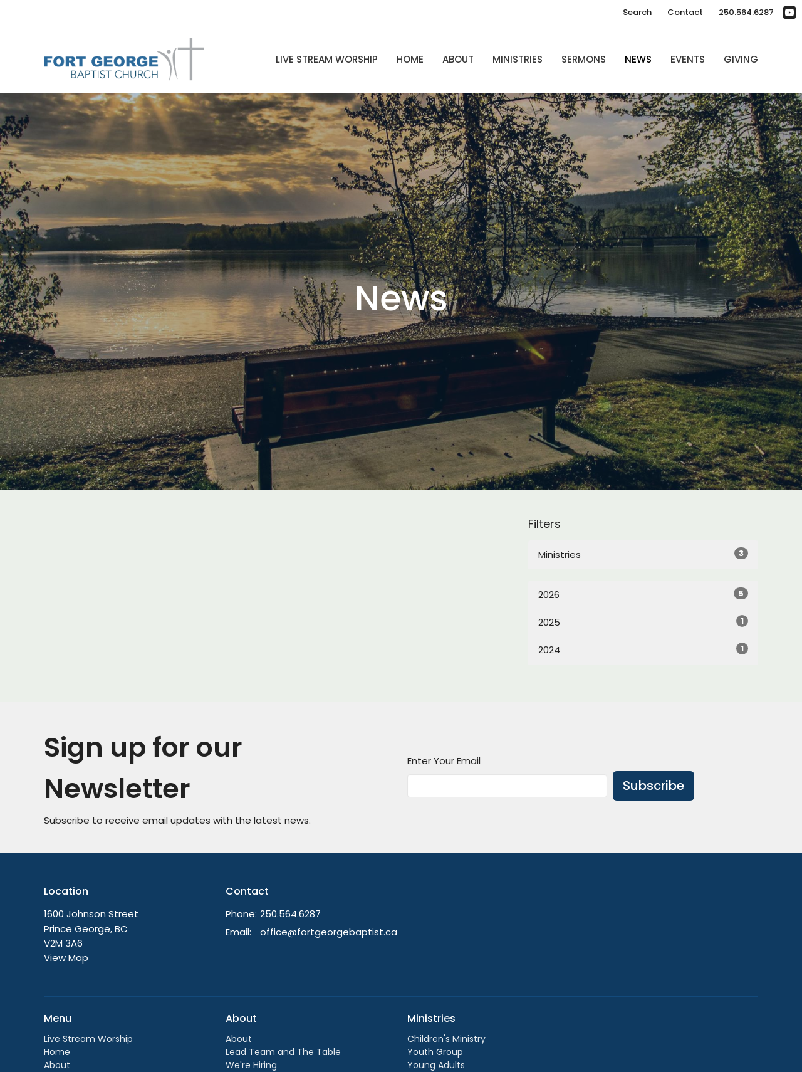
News (638, 59)
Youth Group (435, 1052)
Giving (741, 59)
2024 (643, 649)
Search (637, 12)
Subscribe (653, 785)
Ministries (517, 59)
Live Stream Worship (327, 59)
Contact (685, 12)
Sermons (583, 59)
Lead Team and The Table (283, 1052)
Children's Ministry (446, 1039)
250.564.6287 (746, 12)
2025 (643, 622)
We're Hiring (251, 1065)
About (458, 59)
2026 (643, 594)
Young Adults (436, 1065)
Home (410, 59)
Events (687, 59)
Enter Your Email (444, 760)
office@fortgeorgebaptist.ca (328, 931)
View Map (66, 957)
